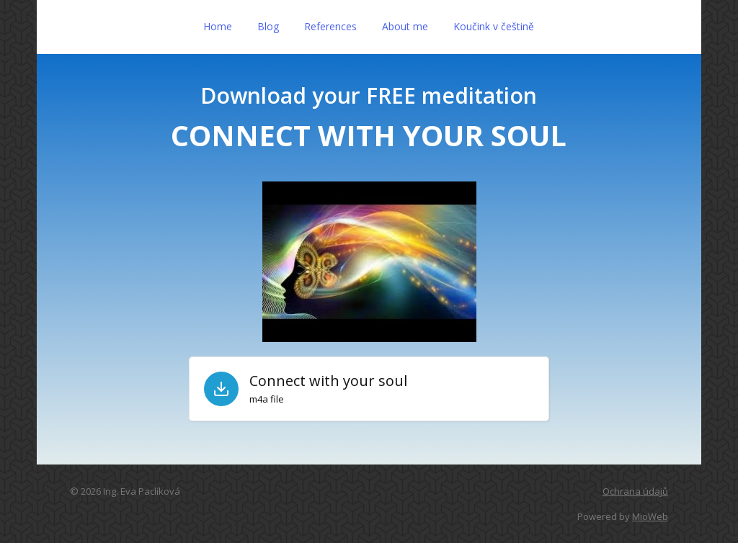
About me (405, 26)
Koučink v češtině (493, 26)
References (330, 26)
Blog (268, 26)
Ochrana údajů (635, 491)
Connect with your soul (328, 381)
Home (217, 26)
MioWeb (650, 516)
